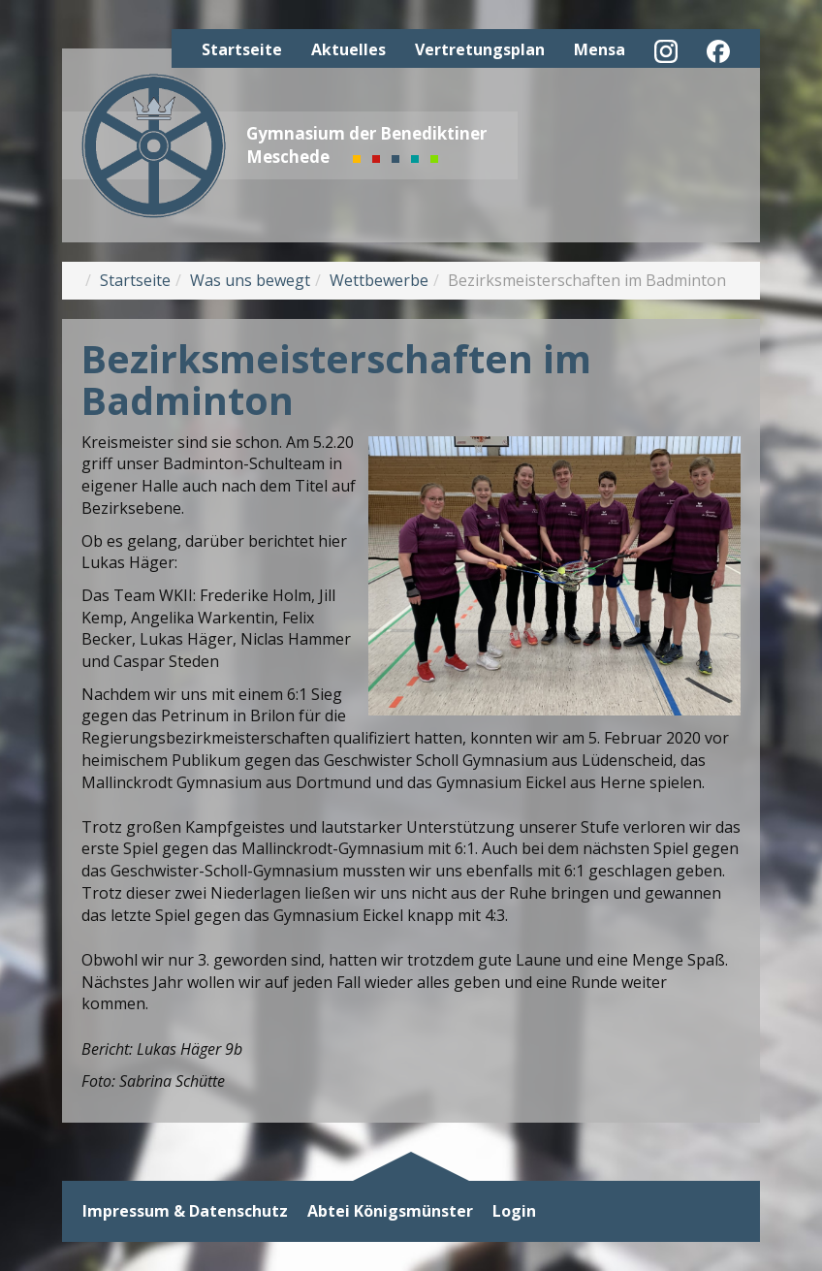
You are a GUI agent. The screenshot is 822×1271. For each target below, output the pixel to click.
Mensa (599, 49)
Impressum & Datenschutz (185, 1211)
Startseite (242, 49)
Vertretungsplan (480, 49)
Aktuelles (348, 49)
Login (514, 1211)
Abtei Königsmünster (390, 1211)
